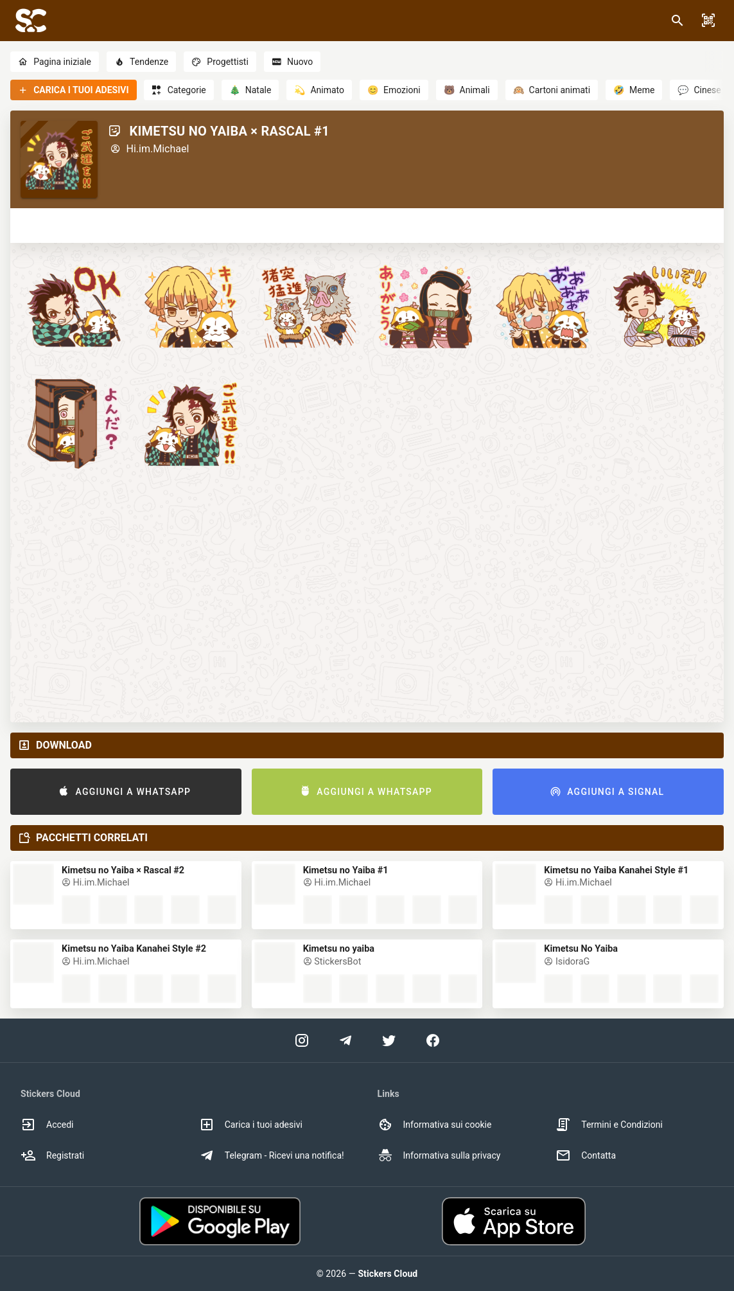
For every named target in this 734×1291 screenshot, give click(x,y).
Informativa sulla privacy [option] (439, 1155)
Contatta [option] (585, 1155)
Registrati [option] (52, 1155)
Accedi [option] (47, 1124)
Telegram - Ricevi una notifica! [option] (271, 1155)
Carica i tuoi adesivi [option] (250, 1124)
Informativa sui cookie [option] (435, 1124)
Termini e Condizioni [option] (609, 1124)
